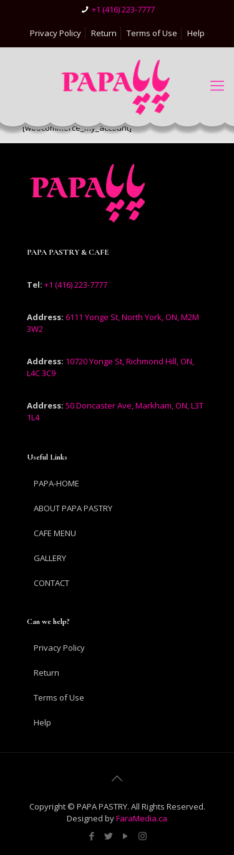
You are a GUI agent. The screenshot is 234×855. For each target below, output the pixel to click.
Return (104, 33)
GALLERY (50, 558)
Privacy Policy (55, 33)
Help (196, 33)
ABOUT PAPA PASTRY (73, 508)
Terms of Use (152, 33)
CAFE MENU (55, 533)
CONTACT (51, 582)
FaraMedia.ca (140, 818)
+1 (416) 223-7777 (123, 9)
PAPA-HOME (56, 483)
